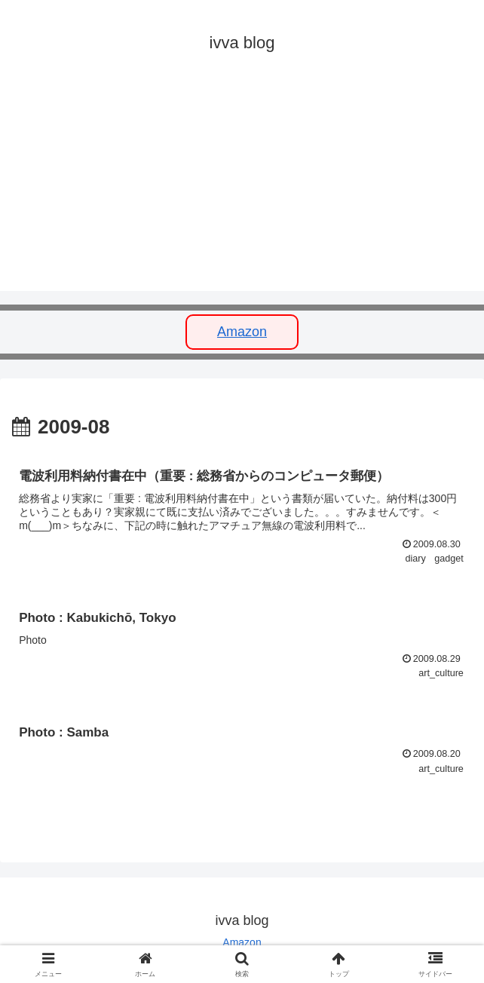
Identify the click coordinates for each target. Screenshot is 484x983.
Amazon (242, 331)
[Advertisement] (242, 185)
